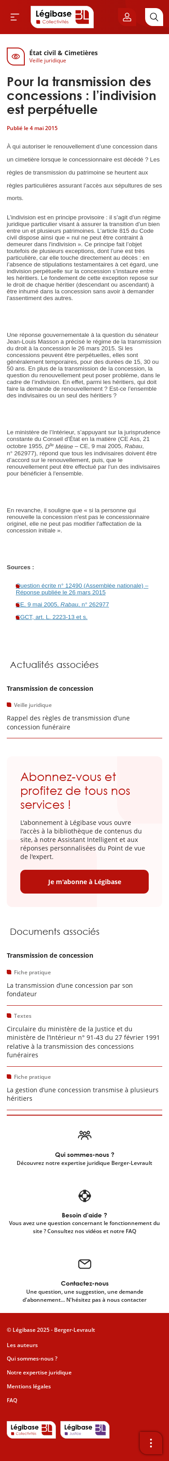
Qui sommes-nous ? (32, 1358)
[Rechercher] (154, 17)
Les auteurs (22, 1345)
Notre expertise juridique (39, 1372)
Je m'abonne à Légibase (84, 881)
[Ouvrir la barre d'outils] (151, 1443)
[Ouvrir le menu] (15, 17)
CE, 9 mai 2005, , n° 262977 (62, 604)
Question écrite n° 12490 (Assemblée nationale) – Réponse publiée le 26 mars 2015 (82, 589)
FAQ (12, 1400)
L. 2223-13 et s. (67, 617)
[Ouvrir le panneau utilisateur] (127, 17)
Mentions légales (29, 1386)
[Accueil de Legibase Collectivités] (62, 17)
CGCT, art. (31, 617)
